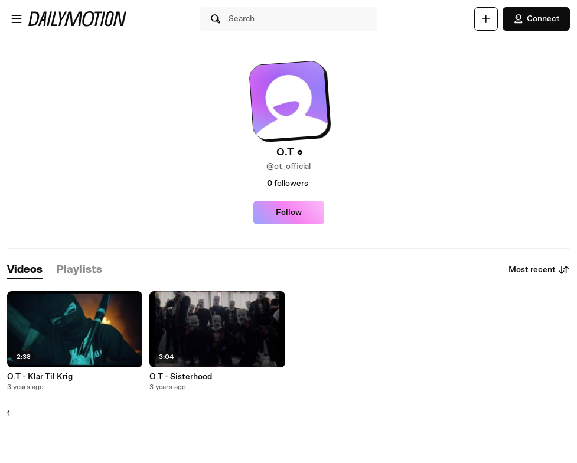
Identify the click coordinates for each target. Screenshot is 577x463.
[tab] (25, 270)
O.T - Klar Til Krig (40, 377)
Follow (289, 212)
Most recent (539, 270)
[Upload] (486, 19)
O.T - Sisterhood (180, 377)
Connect (536, 19)
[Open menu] (16, 19)
